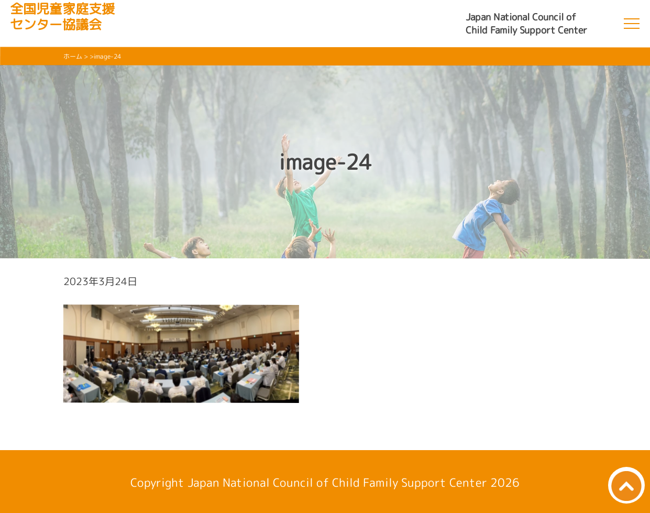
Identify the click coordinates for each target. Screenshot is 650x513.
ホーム (72, 56)
